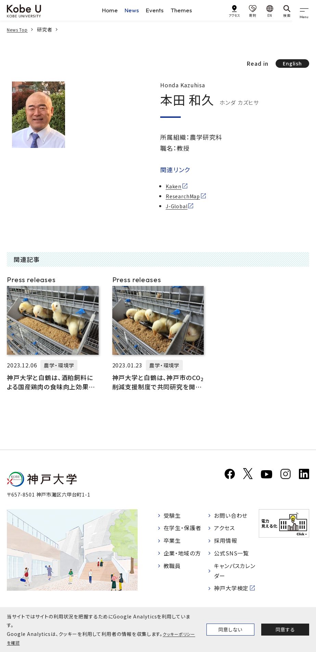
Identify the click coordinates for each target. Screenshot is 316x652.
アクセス (224, 530)
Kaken (174, 187)
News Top (19, 29)
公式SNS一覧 (231, 553)
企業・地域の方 (182, 553)
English (290, 64)
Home (107, 10)
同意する (285, 629)
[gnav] (305, 10)
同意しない (230, 629)
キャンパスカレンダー (235, 570)
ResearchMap (184, 197)
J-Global (178, 207)
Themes (184, 10)
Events (156, 10)
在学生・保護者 (183, 530)
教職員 (172, 565)
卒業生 (172, 542)
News (131, 10)
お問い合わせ (231, 519)
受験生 (172, 519)
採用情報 (225, 542)
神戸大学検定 (231, 586)
